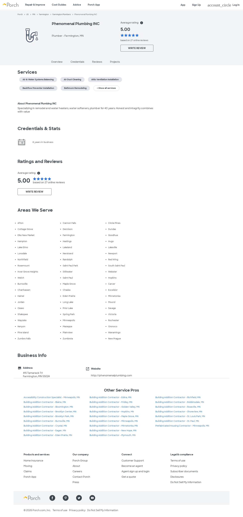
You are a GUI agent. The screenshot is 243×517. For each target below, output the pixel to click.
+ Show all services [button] (106, 88)
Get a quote (129, 476)
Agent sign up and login (136, 471)
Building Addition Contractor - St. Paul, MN (177, 421)
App (183, 4)
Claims (28, 471)
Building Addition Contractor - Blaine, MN (45, 402)
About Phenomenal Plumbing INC (37, 103)
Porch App (94, 4)
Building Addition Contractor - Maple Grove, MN (114, 416)
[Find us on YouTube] (92, 498)
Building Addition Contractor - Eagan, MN (45, 430)
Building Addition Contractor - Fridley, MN (111, 402)
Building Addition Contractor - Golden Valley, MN (115, 407)
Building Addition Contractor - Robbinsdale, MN (179, 402)
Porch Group (80, 460)
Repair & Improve (35, 4)
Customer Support (133, 460)
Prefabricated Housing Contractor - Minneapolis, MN (182, 425)
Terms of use (177, 460)
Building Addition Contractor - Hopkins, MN (112, 411)
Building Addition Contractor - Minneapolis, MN (114, 421)
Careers (77, 471)
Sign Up (196, 4)
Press (76, 482)
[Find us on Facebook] (52, 498)
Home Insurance (33, 460)
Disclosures (177, 476)
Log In (224, 5)
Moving (28, 466)
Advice (77, 4)
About (76, 466)
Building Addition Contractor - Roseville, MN (177, 407)
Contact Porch (81, 476)
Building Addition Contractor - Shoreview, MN (178, 411)
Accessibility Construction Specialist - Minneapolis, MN (52, 397)
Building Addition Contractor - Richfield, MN (177, 397)
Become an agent (132, 466)
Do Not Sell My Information (185, 482)
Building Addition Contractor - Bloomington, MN (48, 407)
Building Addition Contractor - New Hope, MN (113, 430)
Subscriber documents (184, 471)
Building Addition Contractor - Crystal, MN (45, 425)
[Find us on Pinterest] (66, 498)
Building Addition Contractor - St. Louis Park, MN (180, 416)
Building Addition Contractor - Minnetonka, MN (114, 425)
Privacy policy (178, 466)
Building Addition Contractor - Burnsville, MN (47, 421)
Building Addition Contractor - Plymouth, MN (113, 435)
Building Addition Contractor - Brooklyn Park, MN (49, 416)
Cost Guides (59, 4)
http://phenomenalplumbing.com (111, 375)
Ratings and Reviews (40, 161)
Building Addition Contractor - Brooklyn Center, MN (50, 411)
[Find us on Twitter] (79, 498)
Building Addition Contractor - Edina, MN (110, 397)
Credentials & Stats (39, 128)
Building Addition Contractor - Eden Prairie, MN (48, 435)
